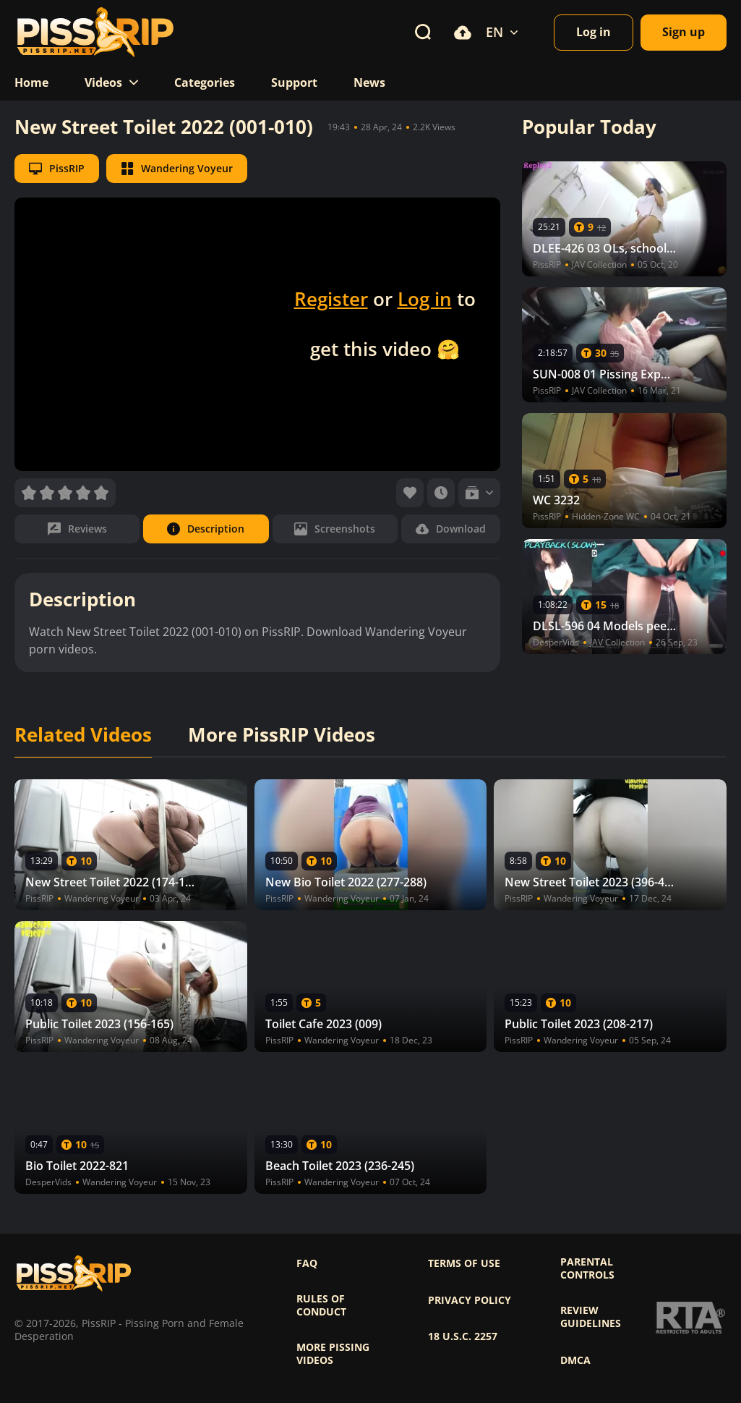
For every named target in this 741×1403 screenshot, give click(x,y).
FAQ (306, 1263)
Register (331, 299)
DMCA (575, 1360)
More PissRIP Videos (281, 735)
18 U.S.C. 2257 (462, 1336)
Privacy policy (469, 1300)
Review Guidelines (590, 1317)
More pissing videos (332, 1354)
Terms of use (464, 1263)
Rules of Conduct (321, 1305)
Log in (425, 299)
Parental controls (587, 1268)
